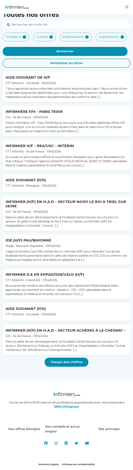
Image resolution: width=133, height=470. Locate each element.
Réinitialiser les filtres (66, 63)
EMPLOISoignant (66, 406)
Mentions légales (49, 464)
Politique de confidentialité (78, 464)
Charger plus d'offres (66, 362)
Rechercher (65, 51)
